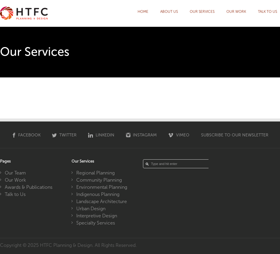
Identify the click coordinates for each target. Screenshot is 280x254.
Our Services (202, 12)
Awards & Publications (28, 187)
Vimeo (182, 135)
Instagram (145, 135)
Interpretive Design (96, 216)
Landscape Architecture (101, 201)
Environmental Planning (101, 187)
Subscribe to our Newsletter (234, 135)
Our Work (236, 12)
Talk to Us (267, 12)
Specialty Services (95, 223)
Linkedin (105, 135)
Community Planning (99, 180)
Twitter (68, 135)
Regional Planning (95, 173)
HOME (143, 12)
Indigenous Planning (97, 194)
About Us (169, 12)
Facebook (29, 135)
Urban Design (90, 208)
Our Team (15, 173)
